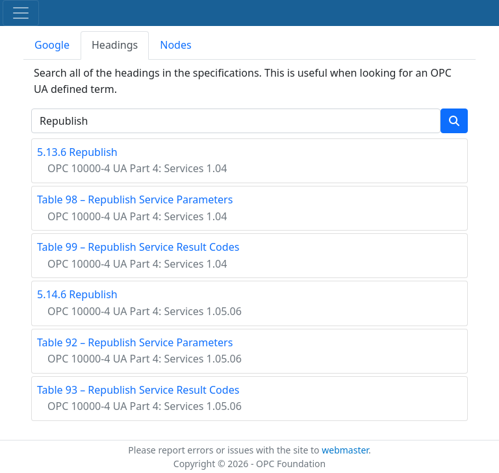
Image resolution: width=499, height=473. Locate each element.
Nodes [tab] (175, 45)
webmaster (345, 450)
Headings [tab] (115, 45)
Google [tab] (52, 45)
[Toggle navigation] (21, 13)
